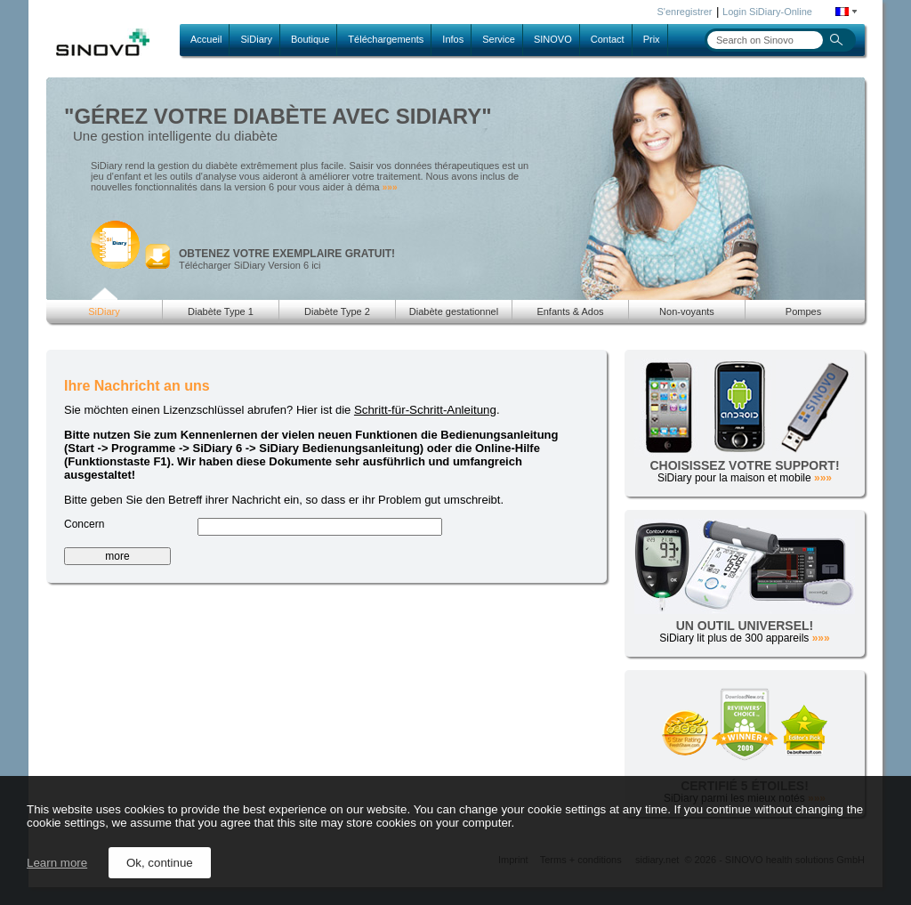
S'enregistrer (685, 11)
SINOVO (553, 39)
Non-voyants (686, 311)
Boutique (310, 39)
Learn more (57, 862)
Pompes (803, 311)
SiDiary (255, 39)
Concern (84, 524)
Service (498, 39)
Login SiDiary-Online (767, 11)
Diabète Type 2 (337, 311)
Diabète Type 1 (221, 311)
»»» (390, 187)
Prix (651, 39)
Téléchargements (385, 39)
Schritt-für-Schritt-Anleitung (425, 409)
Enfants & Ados (569, 311)
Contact (608, 39)
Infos (453, 39)
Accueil (206, 39)
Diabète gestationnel (453, 311)
